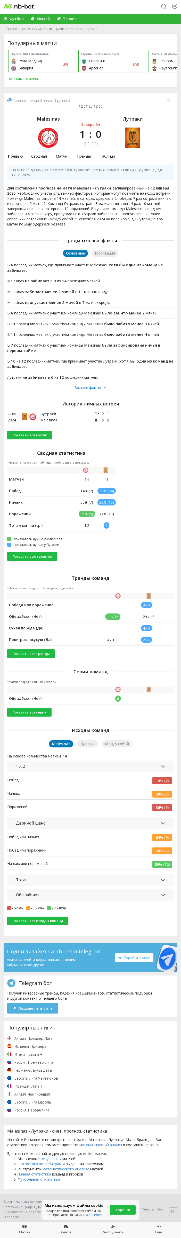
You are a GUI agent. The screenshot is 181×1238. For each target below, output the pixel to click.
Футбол (12, 29)
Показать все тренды (31, 653)
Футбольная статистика (39, 1179)
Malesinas (48, 119)
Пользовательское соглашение (27, 1212)
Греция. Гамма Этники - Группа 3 (43, 29)
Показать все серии (29, 712)
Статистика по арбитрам (40, 1163)
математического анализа (66, 1169)
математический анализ (100, 1144)
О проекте (11, 1217)
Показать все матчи (29, 435)
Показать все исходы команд (37, 920)
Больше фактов (90, 387)
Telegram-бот (149, 1209)
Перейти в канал (134, 957)
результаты (51, 1158)
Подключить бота (33, 1008)
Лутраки (133, 119)
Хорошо (122, 1209)
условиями (94, 1215)
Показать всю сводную (32, 556)
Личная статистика (34, 1174)
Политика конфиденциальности (28, 1207)
